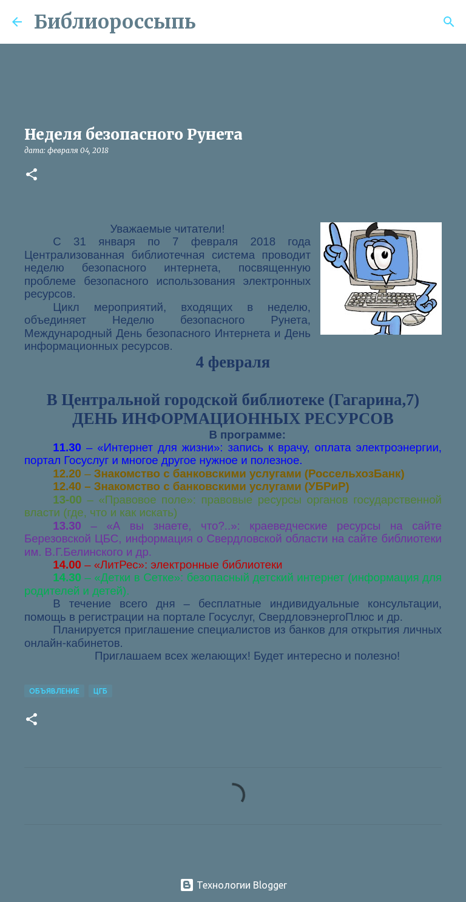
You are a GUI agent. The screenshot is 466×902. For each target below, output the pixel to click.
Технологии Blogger (233, 885)
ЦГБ (100, 691)
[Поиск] (213, 21)
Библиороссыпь (115, 22)
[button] (31, 175)
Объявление (54, 691)
